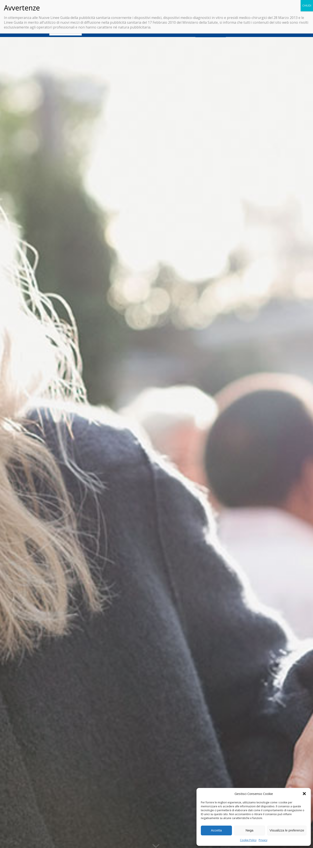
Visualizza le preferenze (287, 830)
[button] (304, 793)
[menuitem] (65, 31)
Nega (249, 830)
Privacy (263, 840)
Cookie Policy (248, 840)
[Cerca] (264, 31)
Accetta (216, 830)
